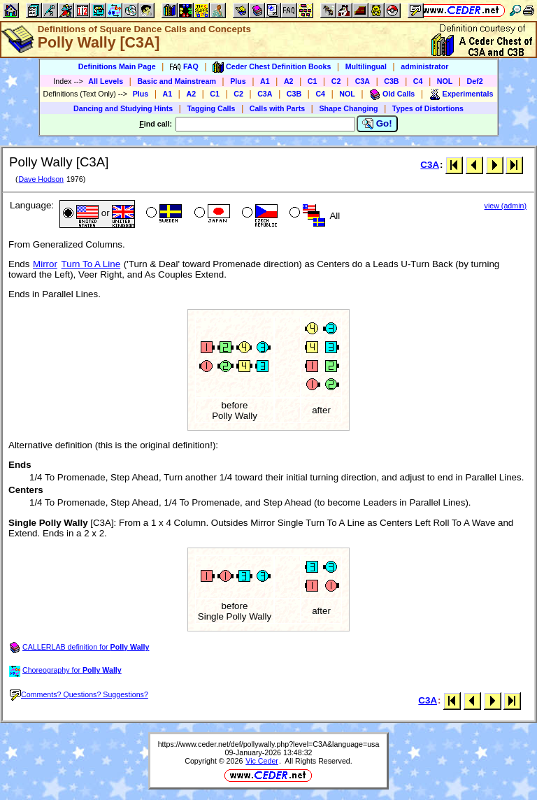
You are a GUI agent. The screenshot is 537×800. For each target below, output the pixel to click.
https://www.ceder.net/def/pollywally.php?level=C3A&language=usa (269, 744)
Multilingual (366, 66)
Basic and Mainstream (176, 81)
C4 (418, 81)
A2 (289, 81)
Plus (238, 81)
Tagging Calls (211, 108)
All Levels (105, 81)
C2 (336, 81)
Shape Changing (348, 108)
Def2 (475, 81)
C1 (312, 81)
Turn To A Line (91, 264)
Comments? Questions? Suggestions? (79, 694)
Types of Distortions (428, 108)
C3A (362, 81)
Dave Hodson (41, 179)
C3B (391, 81)
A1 (265, 81)
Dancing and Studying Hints (123, 108)
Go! (377, 123)
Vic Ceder (261, 761)
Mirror (45, 264)
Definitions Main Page (117, 66)
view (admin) (506, 205)
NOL (445, 81)
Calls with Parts (277, 108)
